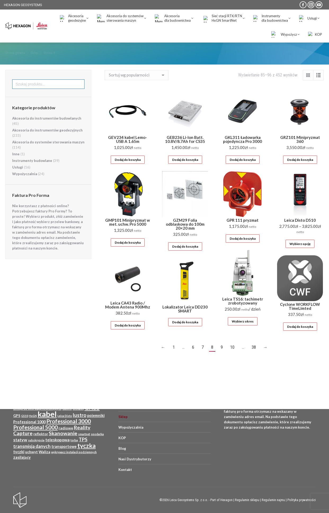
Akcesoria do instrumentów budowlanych (46, 128)
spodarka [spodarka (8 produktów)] (97, 434)
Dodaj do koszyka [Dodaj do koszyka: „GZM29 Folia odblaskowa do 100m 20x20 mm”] (185, 256)
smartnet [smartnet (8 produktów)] (84, 434)
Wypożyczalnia (24, 183)
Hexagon (226, 500)
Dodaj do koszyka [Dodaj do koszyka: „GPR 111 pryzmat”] (243, 248)
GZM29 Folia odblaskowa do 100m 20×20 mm (185, 233)
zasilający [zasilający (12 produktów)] (22, 457)
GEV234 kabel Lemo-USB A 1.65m (127, 148)
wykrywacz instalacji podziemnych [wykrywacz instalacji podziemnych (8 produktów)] (74, 452)
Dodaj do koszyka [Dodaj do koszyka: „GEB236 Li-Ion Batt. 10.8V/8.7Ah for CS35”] (185, 169)
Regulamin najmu (273, 500)
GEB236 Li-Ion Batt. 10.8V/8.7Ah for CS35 (185, 148)
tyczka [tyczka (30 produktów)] (86, 445)
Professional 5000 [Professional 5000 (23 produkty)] (35, 427)
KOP (122, 438)
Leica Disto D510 (300, 229)
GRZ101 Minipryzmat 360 (300, 148)
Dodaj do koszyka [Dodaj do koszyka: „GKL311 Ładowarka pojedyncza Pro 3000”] (243, 169)
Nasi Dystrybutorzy (134, 459)
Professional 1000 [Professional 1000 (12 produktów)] (29, 422)
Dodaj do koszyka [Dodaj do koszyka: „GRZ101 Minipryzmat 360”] (300, 169)
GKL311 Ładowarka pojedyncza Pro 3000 (242, 148)
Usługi (17, 177)
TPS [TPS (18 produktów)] (83, 439)
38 (254, 356)
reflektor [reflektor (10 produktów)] (40, 434)
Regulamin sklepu (247, 500)
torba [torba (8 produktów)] (74, 440)
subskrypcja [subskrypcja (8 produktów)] (36, 440)
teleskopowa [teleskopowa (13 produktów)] (57, 439)
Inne (16, 163)
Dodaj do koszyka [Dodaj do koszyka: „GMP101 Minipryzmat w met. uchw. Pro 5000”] (128, 252)
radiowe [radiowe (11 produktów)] (66, 428)
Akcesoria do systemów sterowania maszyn (48, 151)
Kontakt (125, 469)
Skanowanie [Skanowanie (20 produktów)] (63, 433)
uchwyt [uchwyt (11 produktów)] (31, 452)
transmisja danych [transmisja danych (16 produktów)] (32, 446)
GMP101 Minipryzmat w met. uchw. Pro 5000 (127, 231)
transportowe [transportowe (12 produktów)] (64, 446)
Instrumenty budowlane (32, 170)
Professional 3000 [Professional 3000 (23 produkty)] (68, 421)
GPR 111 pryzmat (242, 229)
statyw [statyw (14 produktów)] (20, 439)
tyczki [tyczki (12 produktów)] (18, 452)
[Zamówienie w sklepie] (136, 85)
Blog (122, 448)
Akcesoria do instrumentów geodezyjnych (47, 140)
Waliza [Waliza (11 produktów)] (44, 452)
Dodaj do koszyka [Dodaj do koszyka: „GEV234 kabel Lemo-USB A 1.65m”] (128, 169)
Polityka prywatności (301, 500)
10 (232, 356)
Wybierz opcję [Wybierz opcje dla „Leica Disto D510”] (300, 253)
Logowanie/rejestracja (281, 15)
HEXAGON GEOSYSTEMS (23, 5)
